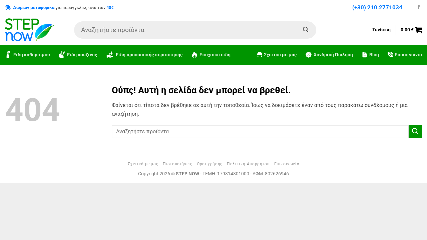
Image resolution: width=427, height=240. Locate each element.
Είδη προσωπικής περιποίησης (144, 55)
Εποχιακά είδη (211, 54)
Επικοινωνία (405, 55)
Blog (370, 55)
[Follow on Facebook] (419, 7)
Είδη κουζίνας (78, 54)
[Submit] (305, 30)
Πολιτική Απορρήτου (248, 164)
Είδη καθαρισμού (27, 54)
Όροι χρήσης (210, 164)
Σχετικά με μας (277, 55)
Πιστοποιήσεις (177, 164)
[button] (411, 30)
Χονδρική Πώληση (329, 54)
